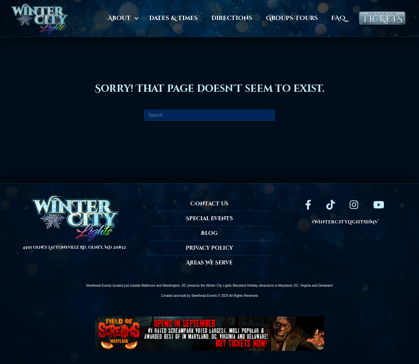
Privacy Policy (209, 248)
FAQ (338, 18)
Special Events (209, 218)
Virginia (305, 285)
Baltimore (148, 285)
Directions (231, 18)
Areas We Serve (209, 262)
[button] (136, 18)
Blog (209, 233)
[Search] (209, 115)
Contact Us (209, 203)
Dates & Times (173, 18)
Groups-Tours (292, 18)
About (119, 18)
